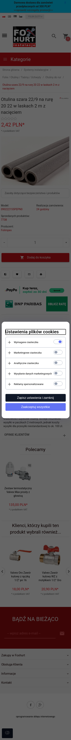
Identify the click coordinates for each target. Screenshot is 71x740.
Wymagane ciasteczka (26, 342)
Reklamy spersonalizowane (29, 384)
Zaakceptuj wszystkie (35, 407)
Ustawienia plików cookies (32, 331)
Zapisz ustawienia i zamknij (35, 398)
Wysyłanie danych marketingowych (33, 373)
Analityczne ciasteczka (26, 363)
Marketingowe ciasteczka (28, 352)
